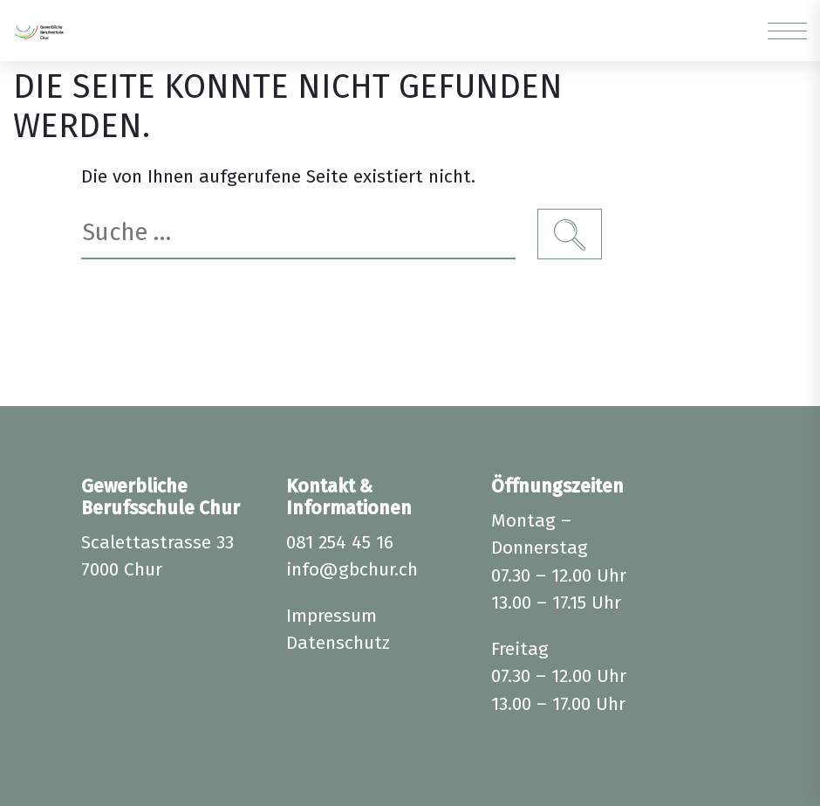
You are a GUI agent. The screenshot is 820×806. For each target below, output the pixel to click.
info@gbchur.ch (352, 569)
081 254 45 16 (339, 542)
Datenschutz (338, 642)
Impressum (331, 615)
